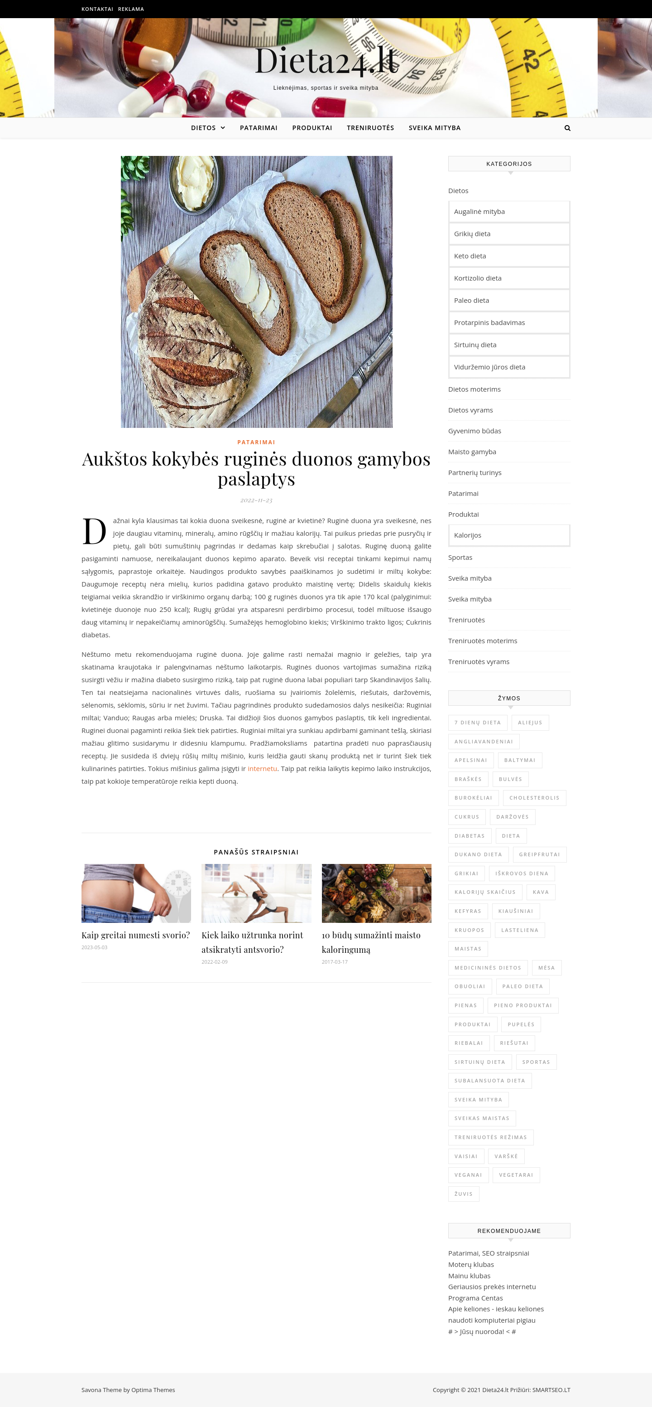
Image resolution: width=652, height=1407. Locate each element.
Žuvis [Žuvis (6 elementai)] (464, 1193)
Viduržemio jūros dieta (490, 366)
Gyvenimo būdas (474, 430)
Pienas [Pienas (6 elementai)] (466, 1005)
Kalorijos (467, 534)
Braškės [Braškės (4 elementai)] (468, 779)
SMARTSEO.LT (551, 1390)
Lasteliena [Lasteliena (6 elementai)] (520, 930)
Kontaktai (98, 8)
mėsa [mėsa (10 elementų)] (547, 967)
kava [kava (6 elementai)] (541, 891)
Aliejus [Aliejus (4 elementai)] (530, 722)
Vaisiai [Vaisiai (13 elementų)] (466, 1156)
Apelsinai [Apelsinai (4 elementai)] (471, 760)
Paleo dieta (471, 300)
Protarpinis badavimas (489, 322)
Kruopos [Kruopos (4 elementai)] (469, 930)
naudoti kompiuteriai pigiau (492, 1320)
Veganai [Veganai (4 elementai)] (469, 1174)
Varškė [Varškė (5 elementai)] (506, 1156)
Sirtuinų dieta (475, 344)
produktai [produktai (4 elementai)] (473, 1024)
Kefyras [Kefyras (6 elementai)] (468, 910)
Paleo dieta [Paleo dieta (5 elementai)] (523, 986)
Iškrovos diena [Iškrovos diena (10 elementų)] (522, 873)
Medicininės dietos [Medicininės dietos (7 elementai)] (488, 967)
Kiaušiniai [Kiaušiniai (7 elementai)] (516, 910)
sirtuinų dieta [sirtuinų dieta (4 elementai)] (480, 1061)
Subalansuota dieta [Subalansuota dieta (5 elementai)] (490, 1080)
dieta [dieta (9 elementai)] (511, 835)
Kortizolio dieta (478, 277)
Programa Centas (475, 1297)
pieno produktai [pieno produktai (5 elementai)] (523, 1005)
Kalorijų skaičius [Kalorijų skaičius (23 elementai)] (485, 891)
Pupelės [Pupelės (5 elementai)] (521, 1024)
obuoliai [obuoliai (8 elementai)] (470, 986)
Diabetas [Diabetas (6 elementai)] (470, 835)
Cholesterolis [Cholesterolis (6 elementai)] (534, 797)
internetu (262, 768)
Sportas (460, 557)
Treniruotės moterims (483, 640)
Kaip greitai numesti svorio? (136, 935)
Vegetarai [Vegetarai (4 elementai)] (516, 1174)
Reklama (131, 8)
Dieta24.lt (326, 59)
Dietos (203, 127)
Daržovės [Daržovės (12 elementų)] (512, 816)
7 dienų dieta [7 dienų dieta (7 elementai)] (478, 722)
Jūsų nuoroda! (482, 1331)
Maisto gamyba (472, 451)
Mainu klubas (469, 1275)
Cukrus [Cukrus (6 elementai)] (467, 816)
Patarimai (259, 127)
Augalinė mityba (479, 211)
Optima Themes (153, 1390)
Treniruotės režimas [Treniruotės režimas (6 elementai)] (491, 1137)
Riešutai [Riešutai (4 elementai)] (514, 1042)
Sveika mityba (435, 127)
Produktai (312, 127)
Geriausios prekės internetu (492, 1286)
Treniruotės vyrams (478, 661)
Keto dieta (470, 255)
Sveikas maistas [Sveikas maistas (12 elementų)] (482, 1118)
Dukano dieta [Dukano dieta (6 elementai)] (479, 854)
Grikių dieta (472, 233)
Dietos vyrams (470, 409)
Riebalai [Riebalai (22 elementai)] (469, 1042)
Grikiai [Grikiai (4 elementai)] (467, 873)
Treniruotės (370, 127)
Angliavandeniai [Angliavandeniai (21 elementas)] (484, 741)
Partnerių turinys (475, 472)
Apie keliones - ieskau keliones (496, 1308)
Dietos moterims (474, 388)
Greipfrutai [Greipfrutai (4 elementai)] (540, 854)
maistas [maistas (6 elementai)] (468, 948)
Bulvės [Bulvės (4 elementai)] (511, 779)
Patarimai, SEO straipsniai (488, 1252)
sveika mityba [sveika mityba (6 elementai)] (479, 1099)
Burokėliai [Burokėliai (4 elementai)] (474, 797)
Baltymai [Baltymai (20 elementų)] (520, 760)
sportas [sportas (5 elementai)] (537, 1061)
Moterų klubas (471, 1264)
